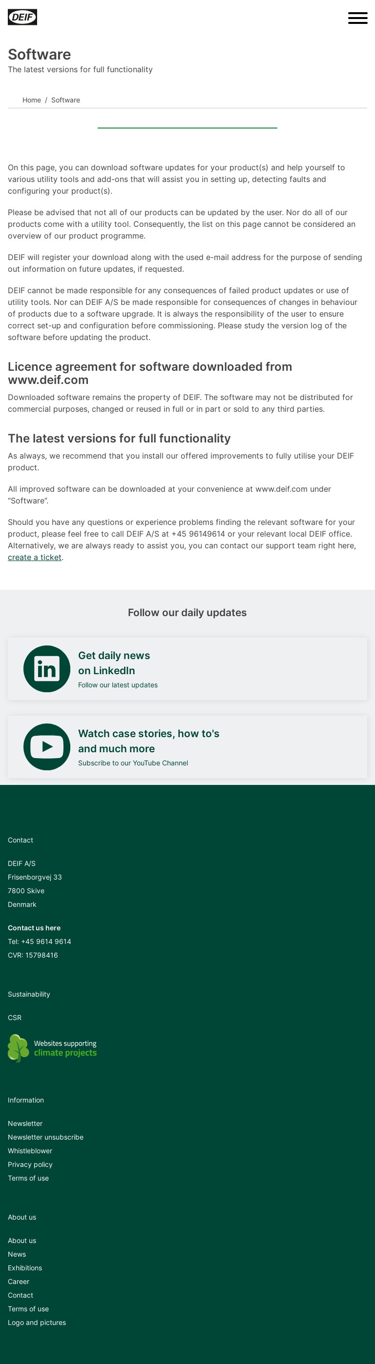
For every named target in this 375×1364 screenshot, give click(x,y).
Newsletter (25, 1123)
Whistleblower (30, 1150)
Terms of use (28, 1178)
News (17, 1254)
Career (18, 1281)
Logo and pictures (37, 1322)
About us (22, 1240)
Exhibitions (25, 1268)
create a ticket (35, 557)
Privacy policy (30, 1164)
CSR (14, 1017)
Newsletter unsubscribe (45, 1137)
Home (31, 100)
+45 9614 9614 (46, 941)
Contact (20, 1295)
